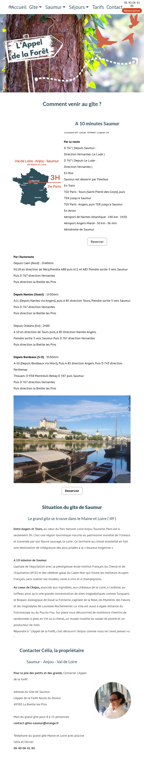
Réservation (132, 11)
